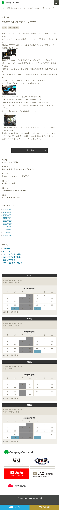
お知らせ (6, 248)
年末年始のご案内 (9, 183)
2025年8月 (7, 230)
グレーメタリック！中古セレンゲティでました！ (21, 169)
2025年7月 (7, 232)
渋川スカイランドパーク (11, 197)
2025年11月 (8, 221)
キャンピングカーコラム (12, 263)
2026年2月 (7, 215)
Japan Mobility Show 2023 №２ (15, 190)
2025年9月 (7, 227)
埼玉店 (4, 28)
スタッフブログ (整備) (12, 257)
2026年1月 (7, 218)
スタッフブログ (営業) (12, 254)
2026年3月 (7, 212)
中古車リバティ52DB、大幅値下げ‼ (16, 176)
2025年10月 (8, 224)
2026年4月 (7, 209)
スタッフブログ (13, 28)
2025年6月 (7, 235)
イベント (6, 251)
